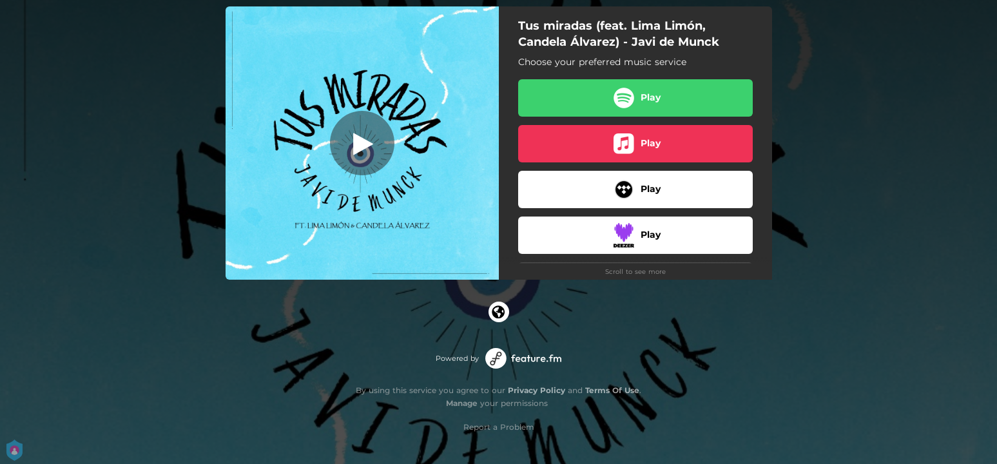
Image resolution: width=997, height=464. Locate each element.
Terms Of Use (612, 390)
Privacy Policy (536, 390)
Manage (462, 403)
